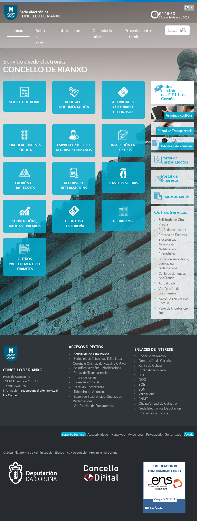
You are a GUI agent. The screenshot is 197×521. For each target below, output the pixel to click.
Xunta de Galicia (150, 365)
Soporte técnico (73, 434)
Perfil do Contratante (89, 387)
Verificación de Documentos (94, 406)
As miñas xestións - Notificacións (97, 368)
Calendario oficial (102, 33)
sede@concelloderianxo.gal (39, 390)
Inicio (18, 30)
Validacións (146, 394)
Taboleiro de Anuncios (89, 392)
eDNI (142, 389)
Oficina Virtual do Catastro (158, 403)
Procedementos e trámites (138, 33)
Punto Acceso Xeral (152, 370)
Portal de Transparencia (90, 373)
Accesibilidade (98, 434)
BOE (142, 384)
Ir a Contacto (12, 395)
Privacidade (154, 434)
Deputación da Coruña (155, 361)
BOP (142, 375)
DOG (142, 379)
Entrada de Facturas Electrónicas (173, 237)
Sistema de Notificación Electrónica (167, 249)
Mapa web (118, 434)
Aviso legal (136, 434)
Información (69, 30)
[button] (189, 8)
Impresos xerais (85, 377)
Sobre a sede (41, 36)
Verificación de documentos (169, 291)
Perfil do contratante (173, 230)
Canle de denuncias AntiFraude (172, 275)
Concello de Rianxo (152, 356)
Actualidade (167, 283)
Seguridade (173, 434)
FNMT (143, 399)
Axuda (188, 434)
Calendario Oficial (86, 382)
